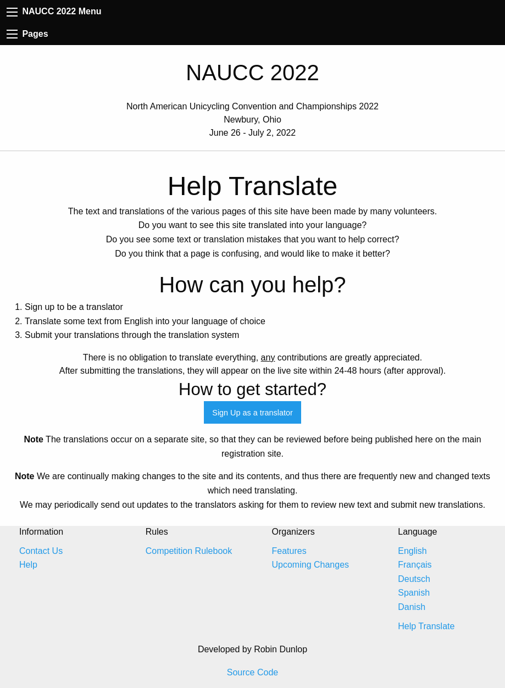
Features (289, 551)
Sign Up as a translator (252, 412)
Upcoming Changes (310, 564)
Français (414, 564)
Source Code (252, 672)
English (412, 551)
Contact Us (41, 551)
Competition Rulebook (189, 551)
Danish (411, 607)
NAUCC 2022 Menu (54, 11)
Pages (27, 33)
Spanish (414, 592)
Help (28, 564)
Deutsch (414, 579)
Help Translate (426, 626)
